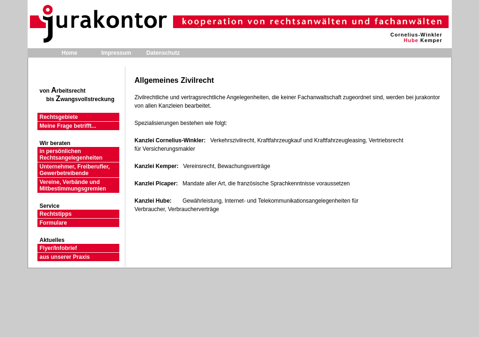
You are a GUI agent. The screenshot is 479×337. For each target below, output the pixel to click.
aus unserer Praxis (65, 257)
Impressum (116, 53)
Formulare (53, 223)
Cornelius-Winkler (416, 34)
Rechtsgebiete (59, 117)
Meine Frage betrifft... (68, 126)
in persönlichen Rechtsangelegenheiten (71, 154)
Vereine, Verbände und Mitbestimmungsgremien (73, 185)
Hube (411, 40)
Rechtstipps (56, 214)
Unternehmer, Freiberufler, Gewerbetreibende (75, 169)
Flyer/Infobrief (58, 248)
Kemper (432, 40)
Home (69, 53)
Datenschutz (163, 53)
